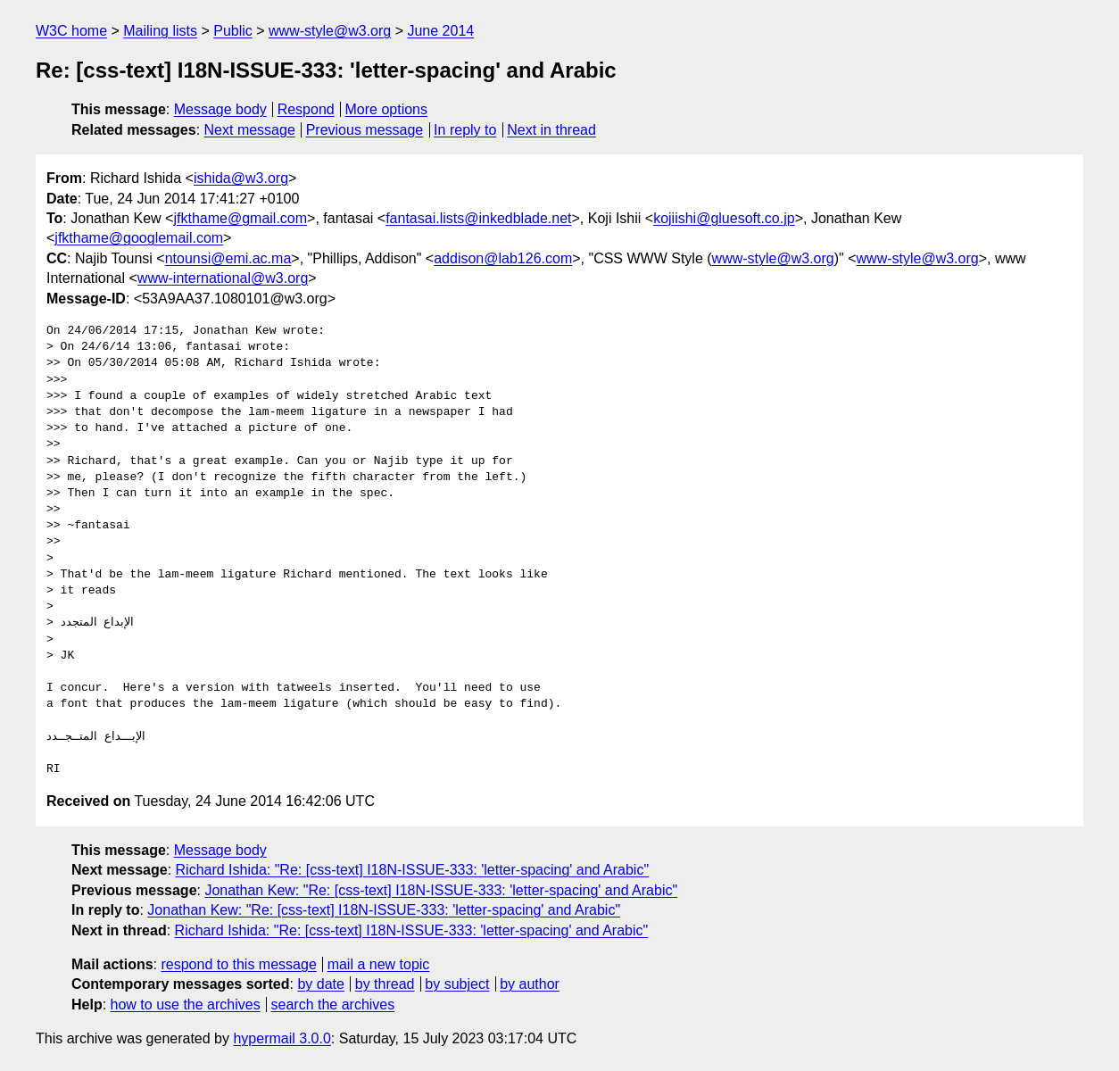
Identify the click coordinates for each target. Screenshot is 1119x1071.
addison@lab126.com (503, 258)
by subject (457, 984)
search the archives (333, 1004)
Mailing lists (160, 30)
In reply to (465, 129)
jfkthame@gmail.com (240, 218)
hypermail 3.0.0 (281, 1038)
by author (530, 984)
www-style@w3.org (330, 30)
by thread (385, 984)
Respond (306, 109)
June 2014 (440, 30)
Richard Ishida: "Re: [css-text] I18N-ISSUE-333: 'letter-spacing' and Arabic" (413, 869)
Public (233, 30)
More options (386, 109)
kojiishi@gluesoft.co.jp (724, 218)
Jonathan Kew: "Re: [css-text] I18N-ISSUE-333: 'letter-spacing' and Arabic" (440, 890)
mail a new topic (378, 964)
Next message (249, 129)
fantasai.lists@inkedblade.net (478, 218)
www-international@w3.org (222, 278)
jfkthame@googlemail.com (138, 237)
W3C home (71, 30)
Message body (220, 109)
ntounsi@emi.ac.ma (228, 258)
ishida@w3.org (241, 178)
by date (320, 984)
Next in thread (551, 129)
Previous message (365, 129)
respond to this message (238, 964)
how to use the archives (186, 1004)
